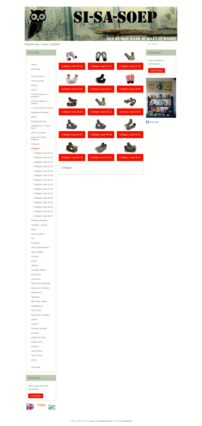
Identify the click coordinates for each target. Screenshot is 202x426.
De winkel (35, 69)
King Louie (36, 274)
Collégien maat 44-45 (101, 157)
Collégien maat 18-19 (71, 66)
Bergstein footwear (39, 112)
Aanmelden (35, 396)
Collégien (35, 148)
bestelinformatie (32, 44)
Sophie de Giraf (38, 337)
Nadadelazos (37, 306)
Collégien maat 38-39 (101, 134)
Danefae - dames (39, 225)
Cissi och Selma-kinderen (39, 138)
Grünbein (35, 243)
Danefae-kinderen (39, 220)
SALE (33, 90)
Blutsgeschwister (39, 121)
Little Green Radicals (40, 283)
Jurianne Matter (38, 270)
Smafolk (35, 333)
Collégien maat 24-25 (71, 89)
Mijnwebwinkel (127, 421)
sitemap (91, 421)
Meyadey (35, 297)
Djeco (33, 229)
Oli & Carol (36, 310)
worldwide (55, 44)
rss (96, 421)
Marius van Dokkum (40, 288)
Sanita (34, 319)
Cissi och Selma (38, 132)
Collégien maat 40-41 (130, 134)
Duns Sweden (37, 234)
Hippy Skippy (37, 252)
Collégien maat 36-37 (71, 134)
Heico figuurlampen (40, 247)
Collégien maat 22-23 (130, 66)
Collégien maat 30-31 (71, 112)
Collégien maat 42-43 (71, 157)
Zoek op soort (37, 76)
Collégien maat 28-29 (130, 89)
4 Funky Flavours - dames (39, 102)
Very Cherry (36, 355)
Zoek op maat (37, 81)
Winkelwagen (156, 70)
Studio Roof (36, 342)
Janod (34, 261)
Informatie (35, 367)
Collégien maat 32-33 (101, 112)
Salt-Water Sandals (40, 315)
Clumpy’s (35, 144)
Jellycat (34, 265)
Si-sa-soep (152, 122)
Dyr (32, 238)
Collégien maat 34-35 (130, 112)
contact (45, 44)
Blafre (33, 117)
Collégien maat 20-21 (101, 66)
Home (34, 64)
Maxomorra (36, 292)
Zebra (33, 360)
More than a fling (39, 301)
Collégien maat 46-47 (130, 157)
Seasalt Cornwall (39, 328)
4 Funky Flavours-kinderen (39, 95)
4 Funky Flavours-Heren (42, 108)
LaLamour (36, 279)
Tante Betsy (36, 351)
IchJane (34, 256)
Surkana (35, 346)
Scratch (34, 324)
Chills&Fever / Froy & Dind (41, 127)
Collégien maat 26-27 (101, 89)
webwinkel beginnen (105, 421)
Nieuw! (34, 85)
